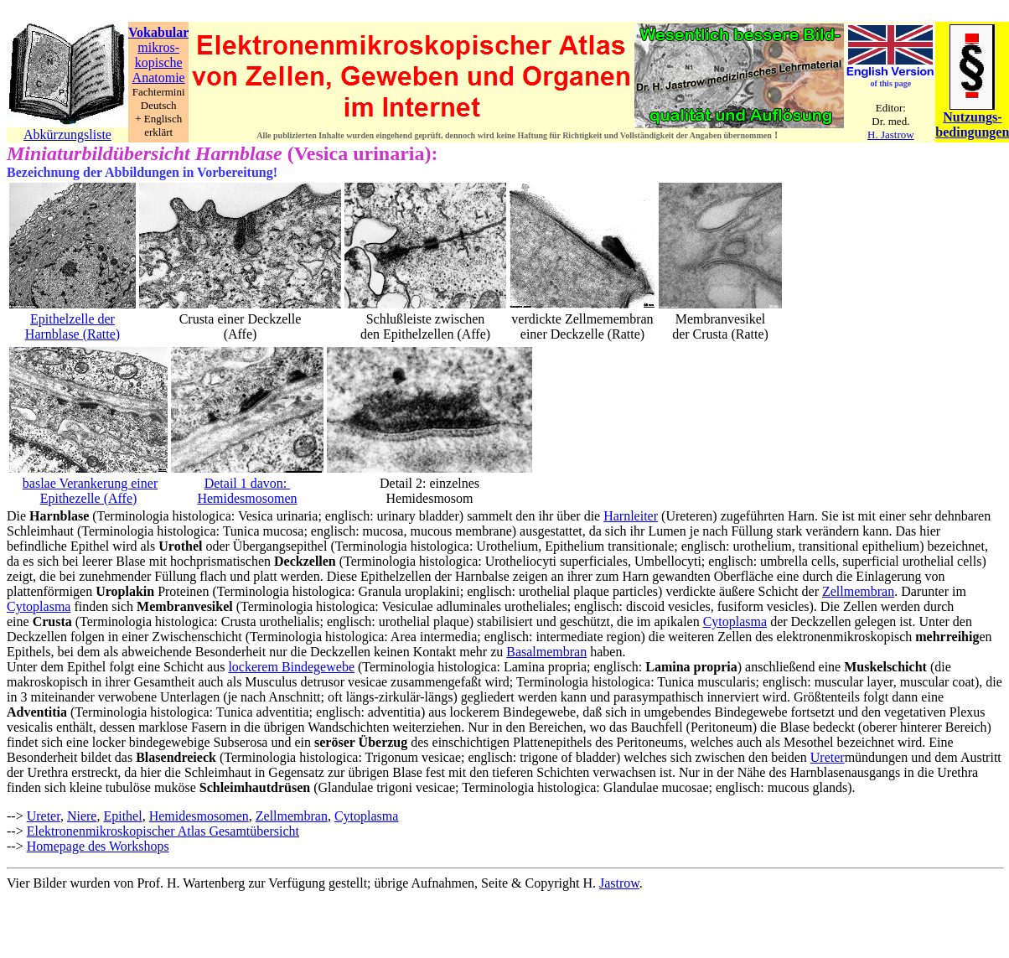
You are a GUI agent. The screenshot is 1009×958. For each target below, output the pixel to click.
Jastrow (619, 883)
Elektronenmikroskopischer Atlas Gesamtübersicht (163, 831)
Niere (82, 816)
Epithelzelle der (72, 319)
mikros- (158, 47)
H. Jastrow (890, 134)
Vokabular (158, 32)
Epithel (122, 816)
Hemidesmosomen (247, 498)
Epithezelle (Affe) (88, 498)
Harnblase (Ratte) (72, 334)
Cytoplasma (38, 606)
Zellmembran (858, 591)
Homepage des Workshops (98, 846)
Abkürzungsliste (67, 134)
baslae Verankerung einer (90, 483)
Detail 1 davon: (247, 483)
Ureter (827, 757)
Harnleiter (630, 516)
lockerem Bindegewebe (291, 667)
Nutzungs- (972, 117)
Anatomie (158, 77)
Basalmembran (546, 652)
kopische (159, 62)
